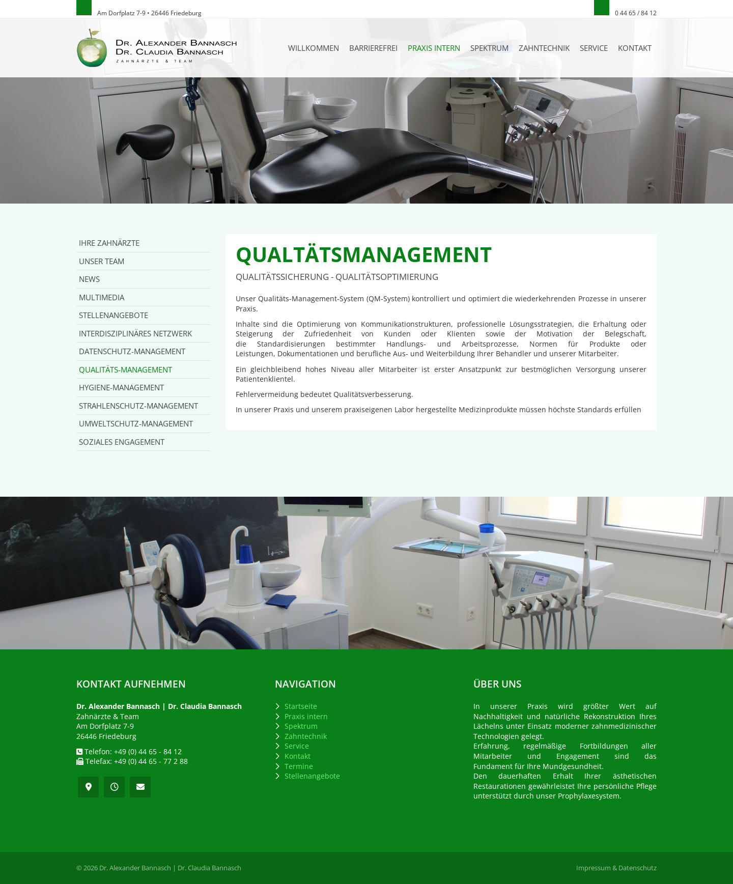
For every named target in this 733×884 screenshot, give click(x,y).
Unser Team (101, 261)
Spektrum (489, 48)
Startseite (301, 706)
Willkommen (313, 48)
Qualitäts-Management (125, 369)
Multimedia (101, 297)
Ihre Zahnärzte (109, 243)
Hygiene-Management (121, 387)
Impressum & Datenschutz (616, 868)
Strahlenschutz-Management (138, 406)
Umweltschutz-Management (136, 423)
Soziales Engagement (121, 442)
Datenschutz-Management (132, 351)
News (89, 279)
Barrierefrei (373, 48)
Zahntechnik (544, 48)
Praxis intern (434, 48)
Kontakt (635, 48)
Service (594, 48)
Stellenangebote (113, 315)
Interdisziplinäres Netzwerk (135, 333)
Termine (299, 766)
